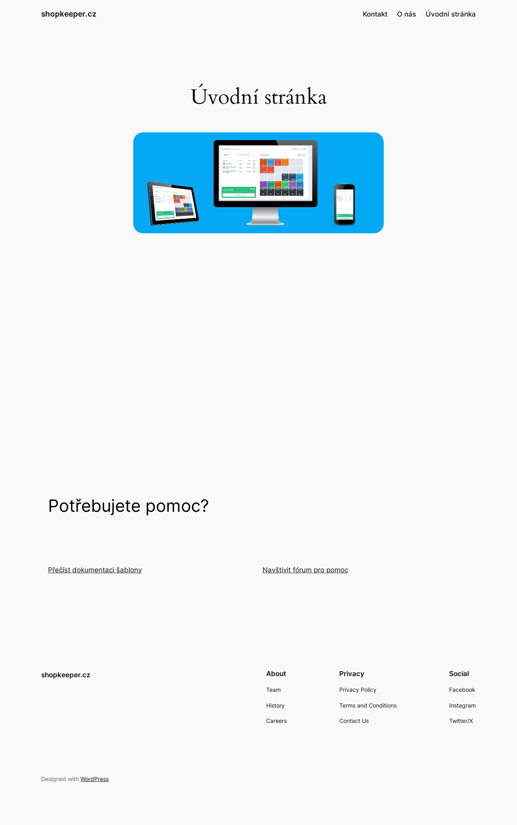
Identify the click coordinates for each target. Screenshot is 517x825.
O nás (406, 14)
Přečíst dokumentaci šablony (95, 570)
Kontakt (375, 14)
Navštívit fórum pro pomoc (305, 570)
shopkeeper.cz (69, 14)
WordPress (94, 778)
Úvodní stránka (451, 14)
